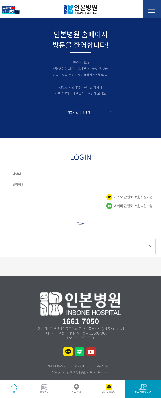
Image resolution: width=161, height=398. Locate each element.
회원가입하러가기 (89, 112)
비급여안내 (102, 366)
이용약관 (79, 366)
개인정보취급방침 (57, 366)
